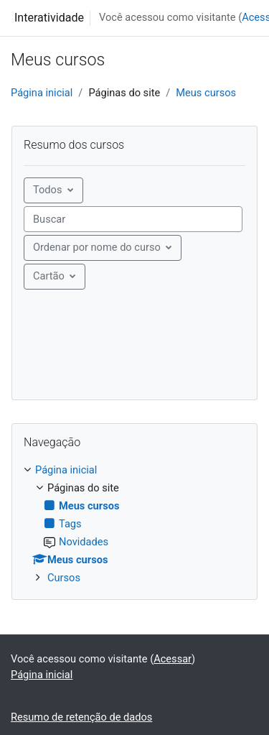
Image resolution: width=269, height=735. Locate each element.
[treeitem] (134, 524)
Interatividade (49, 17)
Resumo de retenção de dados (81, 717)
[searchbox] (133, 219)
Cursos (63, 577)
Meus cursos (206, 92)
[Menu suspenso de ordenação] (102, 248)
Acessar (173, 658)
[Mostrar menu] (54, 277)
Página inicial (41, 92)
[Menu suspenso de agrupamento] (53, 190)
